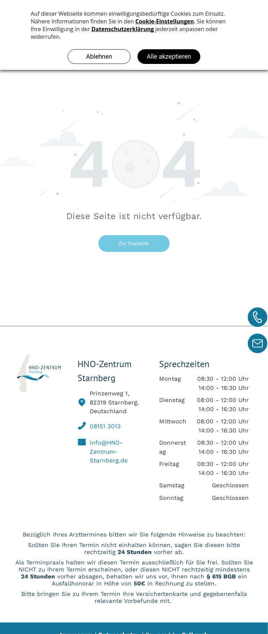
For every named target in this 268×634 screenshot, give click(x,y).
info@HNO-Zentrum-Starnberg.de (109, 451)
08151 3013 (105, 426)
